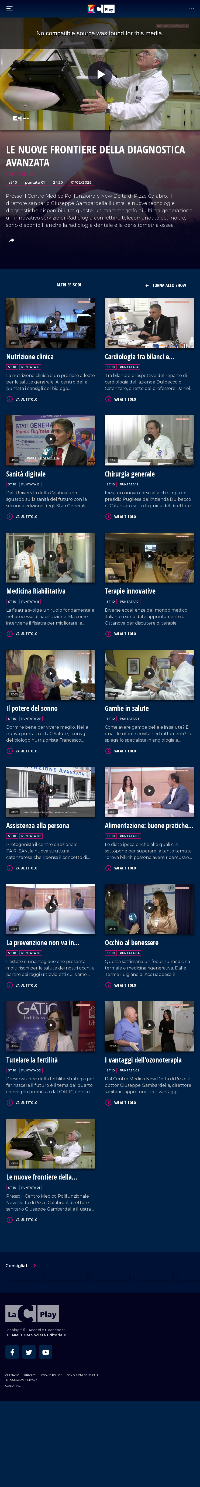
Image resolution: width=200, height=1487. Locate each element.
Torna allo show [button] (165, 285)
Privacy (30, 1375)
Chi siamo (12, 1375)
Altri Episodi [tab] (69, 285)
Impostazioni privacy (21, 1379)
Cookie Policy (51, 1375)
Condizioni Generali (82, 1375)
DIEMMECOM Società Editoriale (35, 1335)
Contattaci (13, 1385)
